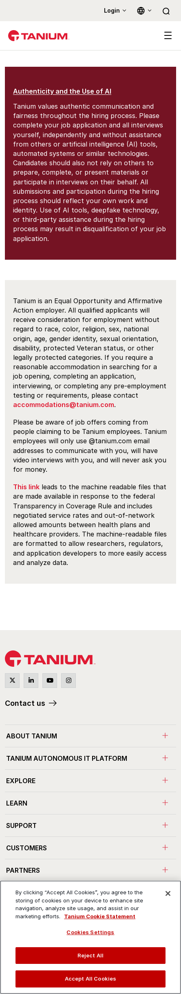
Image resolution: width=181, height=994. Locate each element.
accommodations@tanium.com (63, 405)
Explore (20, 781)
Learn (16, 803)
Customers (26, 848)
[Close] (168, 893)
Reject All (90, 955)
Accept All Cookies (90, 978)
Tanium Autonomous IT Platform (66, 758)
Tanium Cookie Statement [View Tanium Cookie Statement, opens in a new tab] (99, 916)
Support (21, 825)
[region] (90, 937)
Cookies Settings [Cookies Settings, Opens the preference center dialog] (90, 932)
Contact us (25, 703)
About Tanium (31, 736)
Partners (23, 870)
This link (26, 487)
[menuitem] (90, 736)
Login (112, 10)
